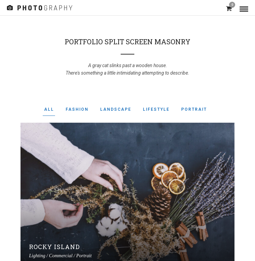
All (49, 109)
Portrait (194, 109)
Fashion (77, 109)
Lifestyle (156, 109)
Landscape (115, 109)
